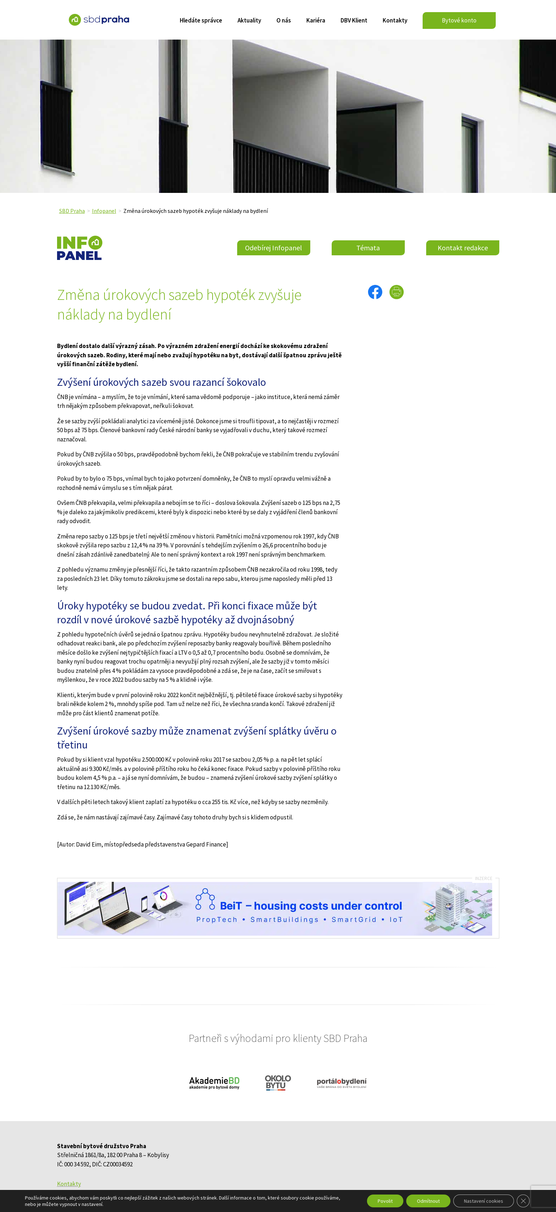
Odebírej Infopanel (273, 247)
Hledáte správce (201, 21)
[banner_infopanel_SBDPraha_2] (274, 933)
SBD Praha (72, 210)
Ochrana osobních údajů (88, 1193)
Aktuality (249, 21)
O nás (283, 21)
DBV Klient (354, 21)
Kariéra (315, 21)
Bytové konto (459, 20)
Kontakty (395, 21)
